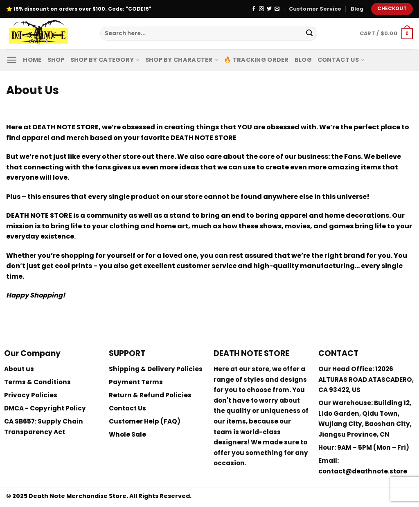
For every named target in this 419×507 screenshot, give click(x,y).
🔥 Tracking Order (256, 60)
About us (19, 369)
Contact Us (341, 60)
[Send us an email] (277, 9)
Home (32, 60)
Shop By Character (181, 60)
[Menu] (11, 60)
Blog (357, 8)
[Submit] (309, 34)
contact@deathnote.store (362, 471)
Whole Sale (127, 434)
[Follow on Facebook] (253, 9)
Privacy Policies (30, 395)
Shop (56, 60)
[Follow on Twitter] (269, 9)
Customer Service (315, 8)
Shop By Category (105, 60)
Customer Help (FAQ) (144, 421)
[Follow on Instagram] (261, 9)
